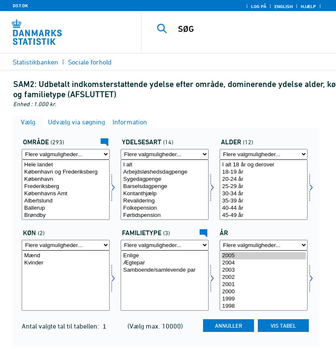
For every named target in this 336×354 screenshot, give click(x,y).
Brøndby (65, 215)
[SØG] (251, 28)
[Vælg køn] (66, 280)
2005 (263, 255)
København (65, 179)
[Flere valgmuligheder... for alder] (264, 154)
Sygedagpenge (164, 179)
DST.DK (20, 5)
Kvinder (65, 263)
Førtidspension (164, 215)
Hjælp (308, 6)
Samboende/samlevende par (164, 270)
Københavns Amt (65, 193)
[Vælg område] (66, 190)
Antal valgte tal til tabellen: (61, 326)
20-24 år (263, 179)
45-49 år (263, 215)
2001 (263, 284)
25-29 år (263, 186)
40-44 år (263, 208)
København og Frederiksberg (65, 172)
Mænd (65, 255)
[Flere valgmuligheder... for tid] (264, 245)
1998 (263, 306)
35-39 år (263, 201)
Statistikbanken (35, 62)
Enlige (164, 255)
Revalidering (164, 201)
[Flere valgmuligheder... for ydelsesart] (165, 154)
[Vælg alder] (264, 190)
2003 (263, 270)
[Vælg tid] (264, 280)
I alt (164, 165)
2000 (263, 291)
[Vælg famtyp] (165, 280)
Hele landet (65, 165)
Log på (258, 6)
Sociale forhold (90, 62)
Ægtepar (164, 263)
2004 (263, 263)
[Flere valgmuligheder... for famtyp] (165, 245)
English (283, 6)
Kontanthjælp (164, 193)
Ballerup (65, 208)
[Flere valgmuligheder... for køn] (66, 245)
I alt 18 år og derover (263, 165)
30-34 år (263, 193)
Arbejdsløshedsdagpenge (164, 172)
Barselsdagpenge (164, 186)
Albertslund (65, 201)
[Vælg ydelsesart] (165, 190)
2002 (263, 277)
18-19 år (263, 172)
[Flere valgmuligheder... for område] (66, 154)
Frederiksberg (65, 186)
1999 (263, 299)
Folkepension (164, 208)
